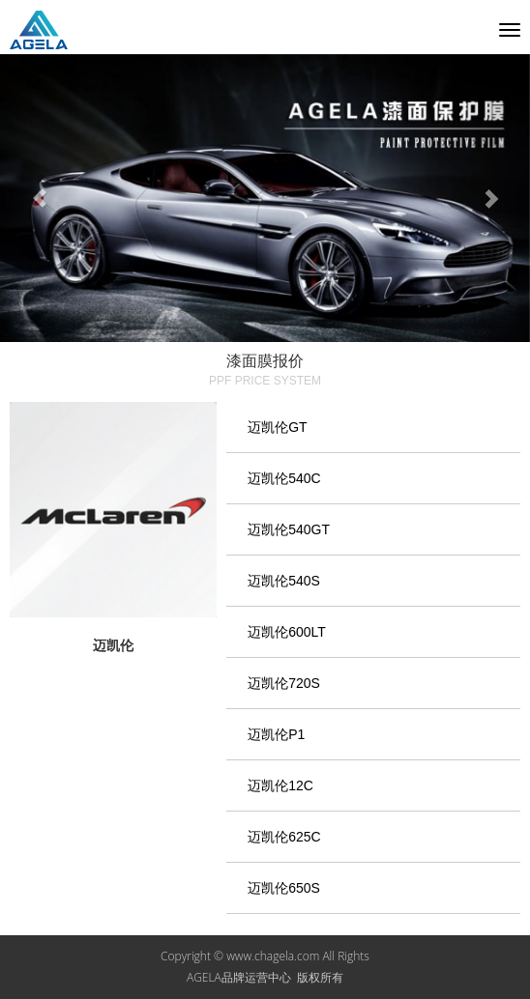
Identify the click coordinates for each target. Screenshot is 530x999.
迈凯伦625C (284, 836)
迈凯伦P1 (276, 734)
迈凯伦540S (284, 580)
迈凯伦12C (280, 785)
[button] (39, 198)
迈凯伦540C (284, 478)
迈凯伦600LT (287, 632)
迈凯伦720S (284, 683)
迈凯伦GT (277, 427)
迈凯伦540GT (289, 529)
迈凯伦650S (284, 888)
